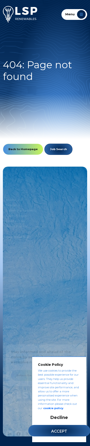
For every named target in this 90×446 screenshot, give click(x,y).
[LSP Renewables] (20, 14)
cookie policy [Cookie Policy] (53, 408)
